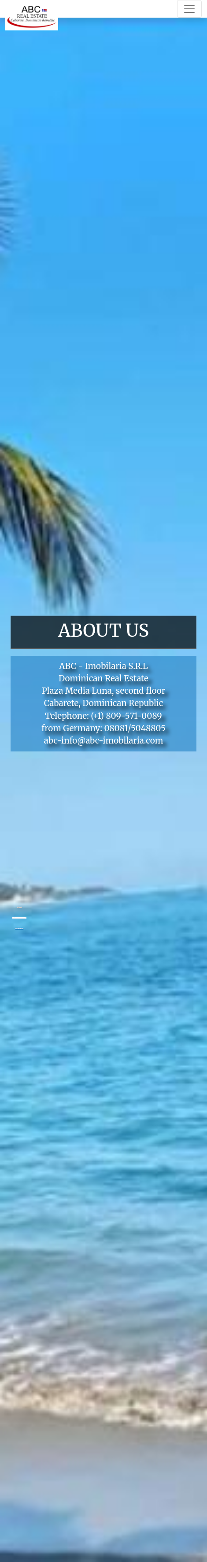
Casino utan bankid (19, 928)
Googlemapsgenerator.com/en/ (19, 918)
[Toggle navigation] (189, 9)
